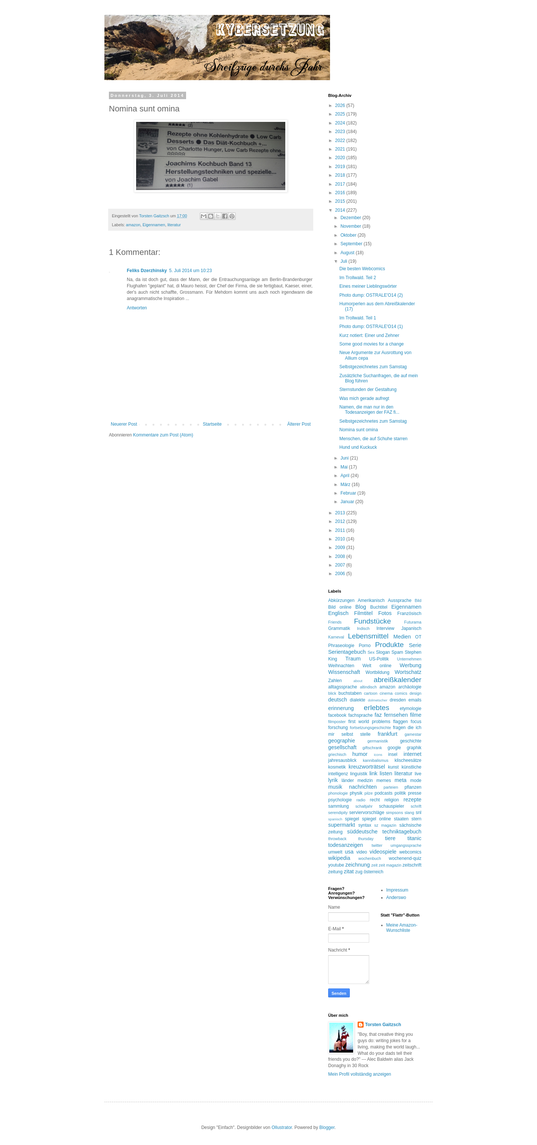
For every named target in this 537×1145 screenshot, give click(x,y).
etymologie (410, 708)
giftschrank (372, 747)
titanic (414, 838)
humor (360, 754)
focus (416, 721)
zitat (349, 871)
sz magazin (385, 825)
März (346, 484)
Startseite (212, 424)
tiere (390, 838)
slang (409, 812)
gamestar (413, 734)
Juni (345, 458)
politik (400, 793)
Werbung (410, 665)
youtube (336, 865)
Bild (418, 600)
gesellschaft (342, 747)
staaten (401, 818)
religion (391, 799)
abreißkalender (397, 680)
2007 (340, 565)
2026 (340, 105)
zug (358, 871)
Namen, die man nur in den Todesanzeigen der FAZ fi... (369, 409)
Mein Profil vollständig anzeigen (359, 1074)
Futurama (412, 622)
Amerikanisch (371, 600)
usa (349, 852)
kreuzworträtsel (367, 767)
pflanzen (413, 787)
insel (393, 754)
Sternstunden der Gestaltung (367, 389)
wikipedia (339, 858)
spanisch (335, 819)
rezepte (412, 799)
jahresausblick (342, 760)
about (358, 681)
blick (332, 693)
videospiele (383, 852)
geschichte (410, 741)
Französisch (409, 613)
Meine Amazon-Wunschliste (401, 927)
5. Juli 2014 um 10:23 (190, 270)
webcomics (410, 852)
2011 (340, 530)
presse (414, 793)
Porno (365, 645)
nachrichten (363, 787)
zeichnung (357, 865)
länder (348, 780)
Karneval (336, 637)
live (418, 773)
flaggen (400, 721)
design (415, 693)
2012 (340, 521)
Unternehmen (409, 659)
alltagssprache (342, 687)
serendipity (338, 812)
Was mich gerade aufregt (364, 398)
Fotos (385, 613)
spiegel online (376, 818)
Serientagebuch (347, 652)
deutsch (337, 700)
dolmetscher (377, 700)
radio (361, 800)
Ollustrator (281, 1127)
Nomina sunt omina (358, 429)
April (345, 475)
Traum (353, 659)
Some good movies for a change (371, 344)
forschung (338, 727)
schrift (416, 806)
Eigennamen (153, 225)
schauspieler (391, 806)
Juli (344, 261)
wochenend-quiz (405, 858)
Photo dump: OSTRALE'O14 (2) (371, 295)
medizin (365, 780)
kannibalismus (375, 760)
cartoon (370, 693)
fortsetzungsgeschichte (370, 727)
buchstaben (350, 693)
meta (400, 780)
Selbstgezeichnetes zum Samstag (373, 366)
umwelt (335, 852)
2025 (340, 114)
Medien (402, 637)
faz (378, 715)
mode (415, 780)
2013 (340, 512)
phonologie (338, 793)
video (362, 852)
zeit (374, 865)
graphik (414, 747)
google (394, 747)
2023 (340, 131)
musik (335, 787)
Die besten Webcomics (362, 268)
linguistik (358, 773)
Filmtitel (363, 613)
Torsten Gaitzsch (383, 1024)
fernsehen (396, 715)
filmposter (337, 721)
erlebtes (376, 708)
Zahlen (335, 680)
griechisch (337, 754)
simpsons (394, 812)
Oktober (349, 235)
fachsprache (360, 715)
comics (401, 693)
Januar (347, 501)
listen (386, 773)
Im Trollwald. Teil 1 (357, 318)
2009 (340, 547)
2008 (340, 556)
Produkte (389, 645)
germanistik (377, 741)
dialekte (357, 700)
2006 (340, 573)
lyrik (333, 780)
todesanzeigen (345, 845)
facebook (337, 715)
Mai (344, 467)
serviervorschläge (366, 812)
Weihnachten (341, 665)
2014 (340, 210)
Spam (397, 652)
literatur (174, 225)
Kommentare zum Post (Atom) (163, 435)
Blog (360, 607)
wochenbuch (369, 858)
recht (375, 799)
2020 (340, 157)
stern (416, 818)
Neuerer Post (124, 424)
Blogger (327, 1127)
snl (418, 812)
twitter (377, 845)
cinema (386, 693)
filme (415, 715)
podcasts (384, 793)
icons (378, 755)
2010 (340, 539)
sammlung (338, 806)
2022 (340, 140)
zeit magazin (390, 865)
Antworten (137, 307)
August (348, 252)
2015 (340, 201)
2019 (340, 166)
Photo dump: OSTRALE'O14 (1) (371, 326)
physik (356, 793)
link (373, 773)
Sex (371, 652)
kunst (393, 767)
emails (414, 700)
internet (412, 754)
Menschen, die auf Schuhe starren (373, 438)
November (351, 226)
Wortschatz (408, 672)
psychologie (340, 799)
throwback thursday (351, 838)
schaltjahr (364, 806)
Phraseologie (341, 645)
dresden (398, 700)
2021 (340, 149)
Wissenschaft (344, 672)
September (352, 243)
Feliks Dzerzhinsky (147, 270)
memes (383, 780)
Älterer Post (299, 424)
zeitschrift (411, 865)
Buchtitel (378, 607)
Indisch (363, 628)
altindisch (368, 687)
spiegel (352, 818)
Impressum (397, 890)
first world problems (369, 721)
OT (418, 637)
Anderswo (396, 897)
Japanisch (411, 628)
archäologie (409, 687)
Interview (385, 628)
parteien (390, 787)
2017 (340, 184)
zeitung (335, 871)
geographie (341, 741)
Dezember (351, 217)
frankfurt (388, 734)
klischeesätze (408, 760)
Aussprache (399, 600)
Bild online (339, 607)
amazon (133, 225)
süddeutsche (362, 832)
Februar (348, 493)
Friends (335, 622)
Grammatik (339, 628)
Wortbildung (377, 672)
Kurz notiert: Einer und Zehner (369, 335)
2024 (340, 123)
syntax (364, 825)
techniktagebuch (401, 832)
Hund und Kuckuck (358, 447)
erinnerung (341, 708)
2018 (340, 175)
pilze (368, 793)
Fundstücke (372, 621)
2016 (340, 192)
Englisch (338, 613)
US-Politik (379, 659)
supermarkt (341, 825)
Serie (415, 645)
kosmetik (337, 767)
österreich (373, 871)
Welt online (377, 665)
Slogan (383, 652)
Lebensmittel (368, 636)
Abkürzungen (341, 600)
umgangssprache (405, 845)
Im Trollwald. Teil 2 (357, 277)
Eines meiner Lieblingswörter (368, 286)
